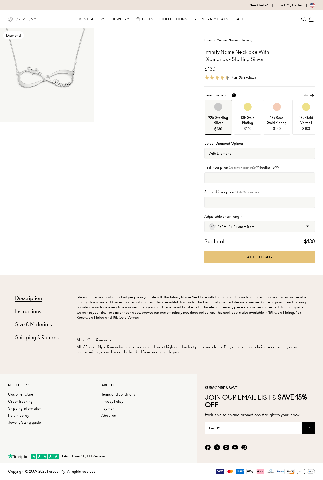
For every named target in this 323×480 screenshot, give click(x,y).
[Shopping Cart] (312, 19)
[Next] (312, 96)
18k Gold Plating (281, 312)
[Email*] (253, 428)
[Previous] (306, 96)
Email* (214, 428)
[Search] (304, 19)
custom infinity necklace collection (187, 312)
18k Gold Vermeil (126, 317)
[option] (218, 117)
